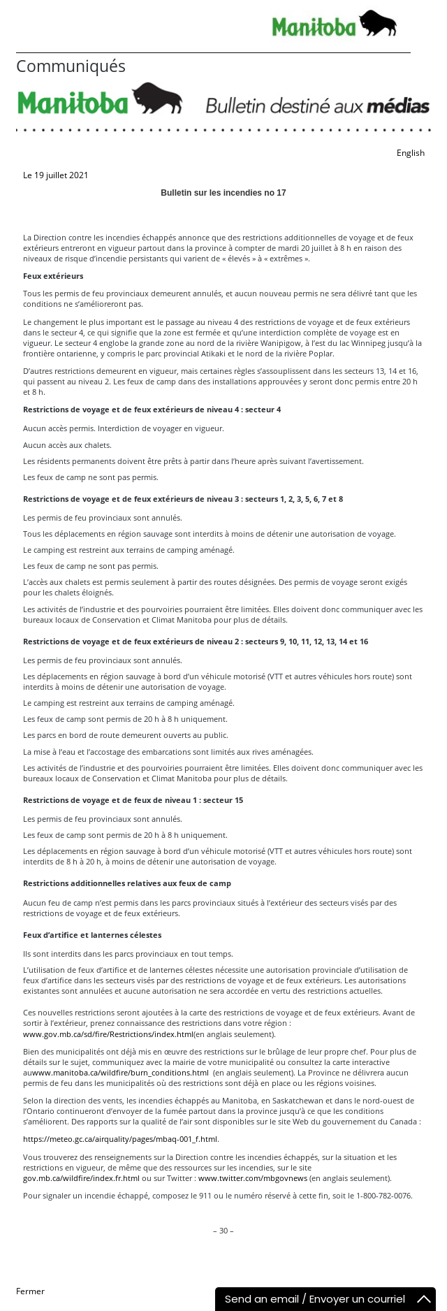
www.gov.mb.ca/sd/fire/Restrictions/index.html (108, 1034)
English (411, 153)
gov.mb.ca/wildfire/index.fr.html (81, 1178)
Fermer (30, 1291)
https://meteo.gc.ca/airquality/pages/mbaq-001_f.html (120, 1138)
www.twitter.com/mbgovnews (252, 1178)
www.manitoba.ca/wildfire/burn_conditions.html (120, 1072)
